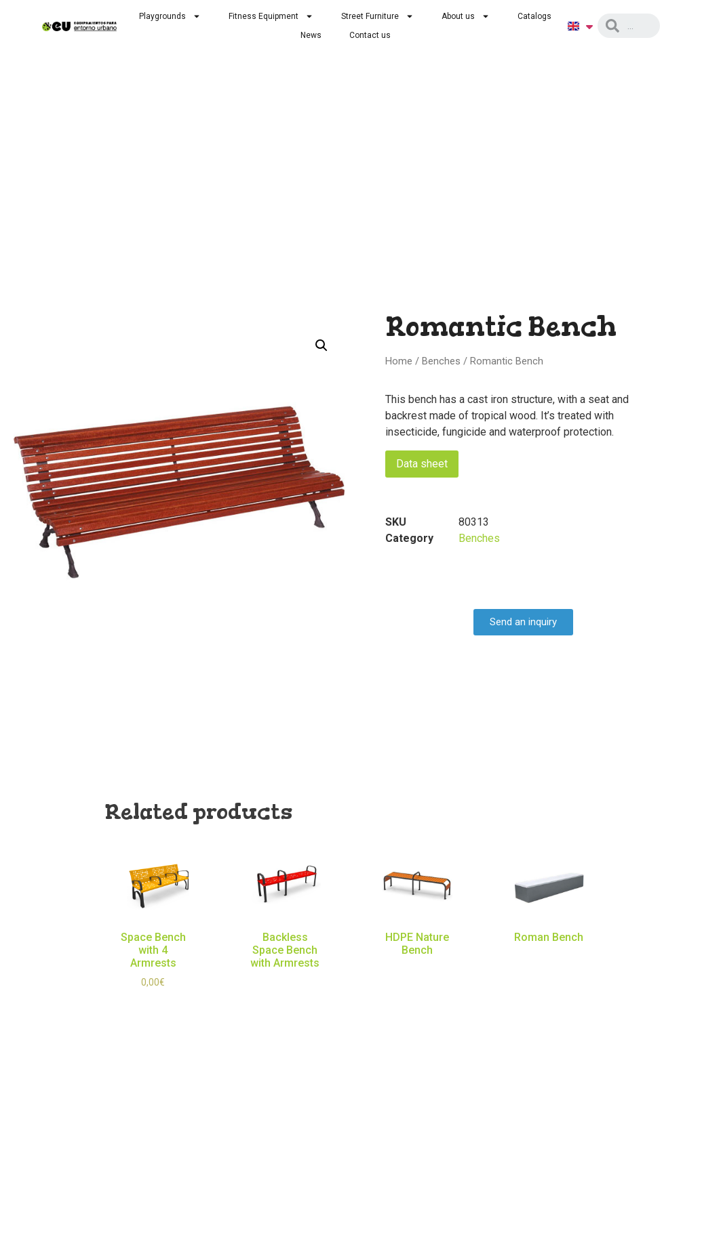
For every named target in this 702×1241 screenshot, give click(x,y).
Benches (441, 361)
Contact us (370, 35)
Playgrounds (170, 16)
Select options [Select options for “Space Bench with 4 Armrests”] (153, 1004)
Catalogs (534, 16)
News (310, 35)
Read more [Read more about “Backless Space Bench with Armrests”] (285, 983)
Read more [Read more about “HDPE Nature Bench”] (417, 970)
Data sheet (422, 463)
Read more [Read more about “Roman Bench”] (549, 957)
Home (398, 361)
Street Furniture (377, 16)
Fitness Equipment (271, 16)
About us (466, 16)
